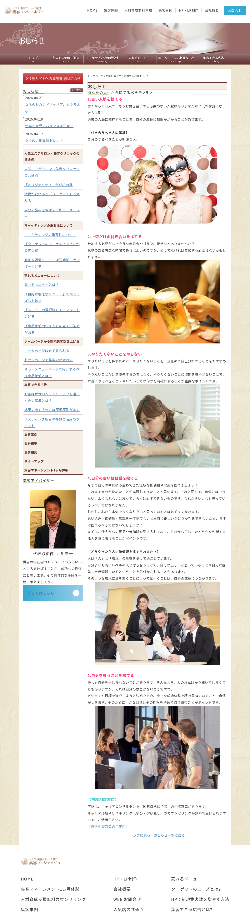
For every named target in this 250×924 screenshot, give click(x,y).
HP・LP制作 (188, 10)
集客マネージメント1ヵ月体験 (50, 889)
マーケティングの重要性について (48, 225)
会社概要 (212, 10)
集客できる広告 (35, 384)
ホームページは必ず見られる (46, 350)
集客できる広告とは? (191, 909)
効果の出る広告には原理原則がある (52, 409)
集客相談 (30, 452)
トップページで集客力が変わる (48, 359)
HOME (92, 10)
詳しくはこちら (43, 594)
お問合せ (235, 10)
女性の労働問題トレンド (44, 140)
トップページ (95, 76)
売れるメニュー (186, 879)
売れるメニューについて (42, 275)
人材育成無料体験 (138, 10)
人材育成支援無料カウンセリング (53, 899)
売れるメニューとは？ (41, 284)
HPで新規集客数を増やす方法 (200, 899)
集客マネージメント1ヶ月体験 (46, 470)
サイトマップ (34, 461)
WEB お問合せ (127, 899)
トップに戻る (140, 835)
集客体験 (111, 10)
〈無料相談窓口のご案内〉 (108, 826)
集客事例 (165, 10)
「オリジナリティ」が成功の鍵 (48, 184)
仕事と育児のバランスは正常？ (49, 125)
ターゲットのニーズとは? (196, 889)
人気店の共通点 (128, 909)
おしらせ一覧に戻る (169, 835)
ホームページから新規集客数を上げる (51, 341)
